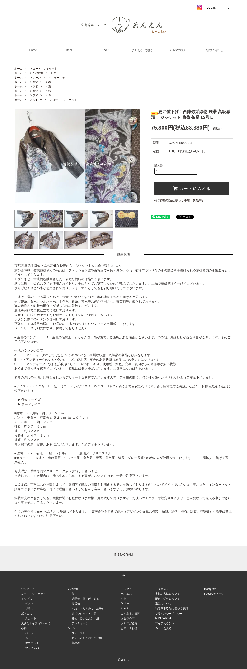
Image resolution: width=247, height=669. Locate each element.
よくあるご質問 (141, 50)
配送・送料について (167, 598)
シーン (37, 77)
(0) (225, 7)
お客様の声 (128, 618)
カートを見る (163, 628)
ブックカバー (33, 648)
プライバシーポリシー (169, 613)
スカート (30, 618)
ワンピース (28, 589)
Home (33, 50)
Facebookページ (214, 593)
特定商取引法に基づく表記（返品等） (179, 200)
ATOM (167, 618)
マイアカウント (164, 623)
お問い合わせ (214, 50)
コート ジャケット (45, 68)
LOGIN (211, 7)
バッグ (29, 633)
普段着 (76, 643)
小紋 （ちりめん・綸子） (88, 608)
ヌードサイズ (31, 404)
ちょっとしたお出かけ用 (87, 638)
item (69, 50)
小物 (123, 598)
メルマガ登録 (178, 50)
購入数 (158, 165)
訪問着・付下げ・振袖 (85, 598)
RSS (158, 618)
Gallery (125, 603)
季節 (35, 82)
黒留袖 (76, 603)
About (105, 50)
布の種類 (38, 73)
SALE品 (37, 99)
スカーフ (30, 638)
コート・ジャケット (64, 99)
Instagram (210, 589)
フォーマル (58, 77)
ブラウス (30, 608)
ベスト (29, 603)
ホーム (18, 68)
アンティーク (80, 623)
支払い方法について (167, 593)
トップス (126, 589)
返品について (163, 603)
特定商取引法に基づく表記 (171, 608)
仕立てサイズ (31, 400)
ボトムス (126, 593)
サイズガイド (163, 589)
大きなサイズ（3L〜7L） (36, 623)
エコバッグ (32, 643)
